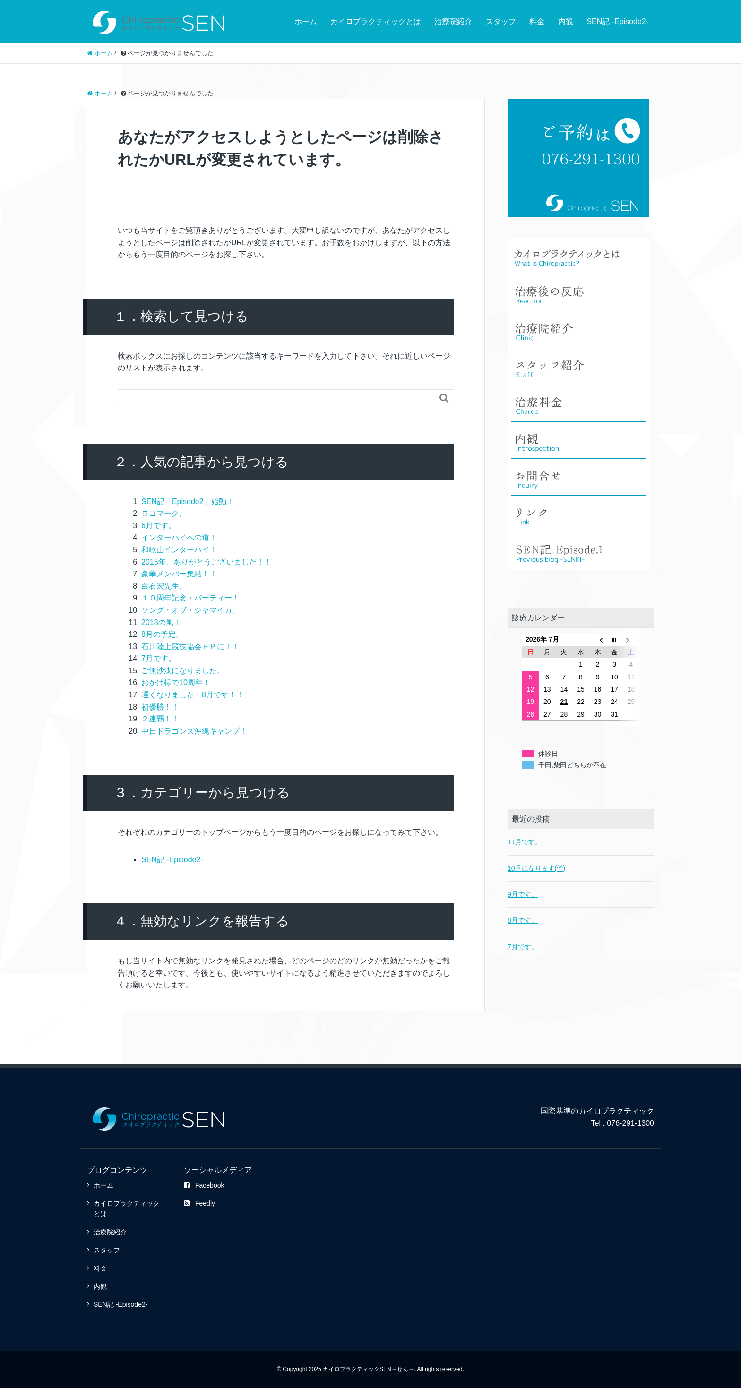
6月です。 (158, 526)
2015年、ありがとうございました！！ (206, 562)
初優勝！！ (160, 707)
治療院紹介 (453, 21)
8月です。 (523, 897)
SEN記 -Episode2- (617, 21)
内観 (565, 21)
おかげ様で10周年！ (175, 682)
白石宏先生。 (164, 586)
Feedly (199, 1203)
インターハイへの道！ (179, 537)
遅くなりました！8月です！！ (192, 695)
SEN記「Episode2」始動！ (187, 501)
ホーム (305, 21)
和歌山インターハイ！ (179, 550)
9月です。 (523, 871)
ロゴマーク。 (164, 513)
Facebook (204, 1185)
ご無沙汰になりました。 (182, 671)
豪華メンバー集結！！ (179, 574)
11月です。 (525, 819)
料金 (536, 21)
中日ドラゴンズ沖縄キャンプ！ (194, 731)
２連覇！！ (160, 719)
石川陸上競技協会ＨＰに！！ (190, 647)
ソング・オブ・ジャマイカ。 (190, 610)
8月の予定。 (162, 634)
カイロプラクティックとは (375, 21)
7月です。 (158, 658)
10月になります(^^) (536, 845)
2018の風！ (161, 622)
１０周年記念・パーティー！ (190, 598)
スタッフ (501, 21)
